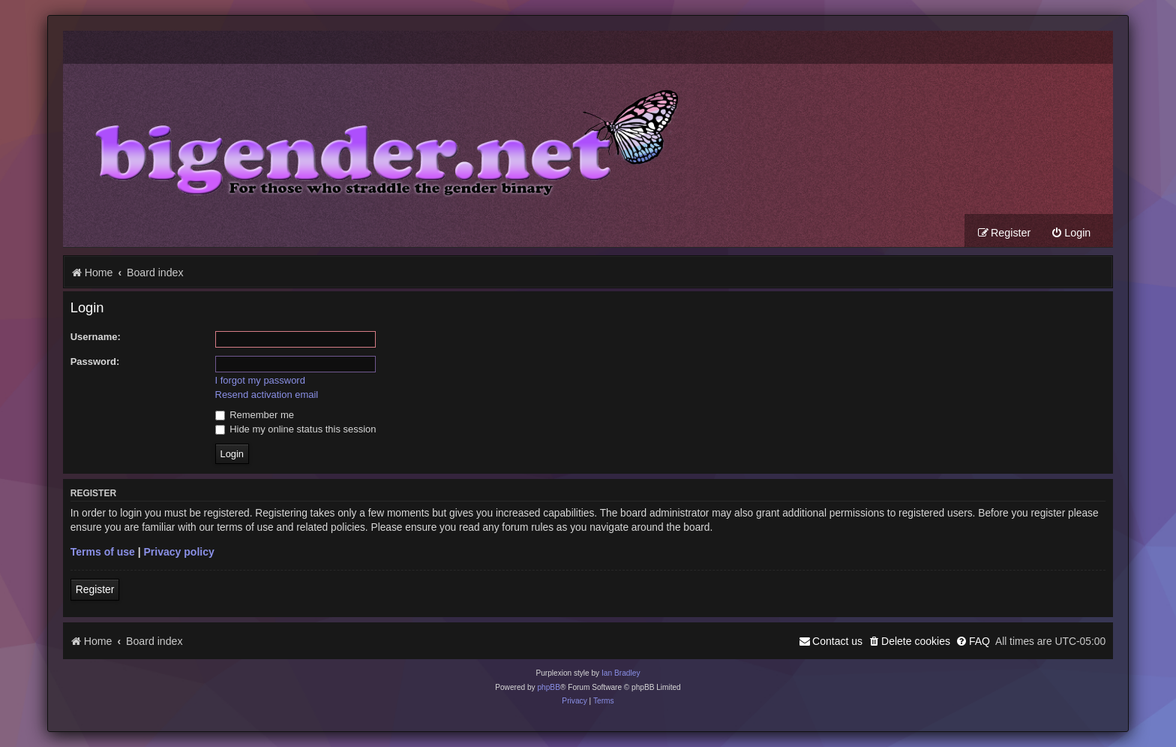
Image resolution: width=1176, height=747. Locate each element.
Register (95, 589)
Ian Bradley (621, 673)
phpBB (548, 687)
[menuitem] (1070, 233)
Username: (95, 336)
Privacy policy (179, 552)
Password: (95, 361)
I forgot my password (260, 380)
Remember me (254, 414)
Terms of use (102, 552)
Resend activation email (267, 394)
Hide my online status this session (295, 429)
